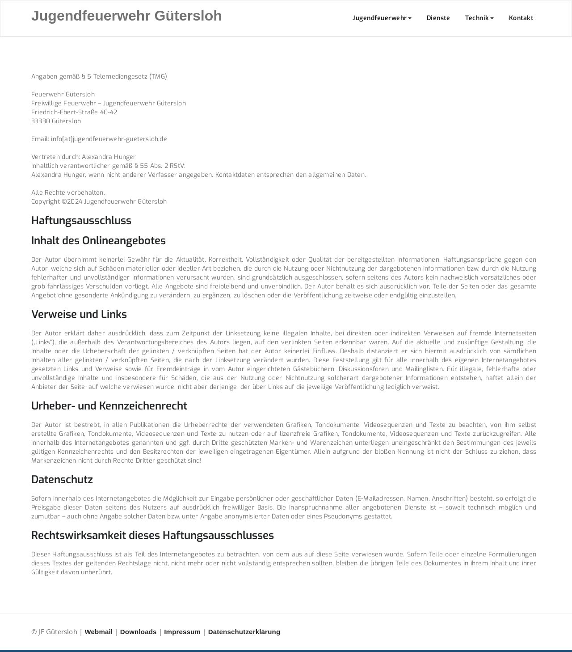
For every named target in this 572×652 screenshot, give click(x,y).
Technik (479, 18)
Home (472, 52)
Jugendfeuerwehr (382, 18)
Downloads (138, 631)
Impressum (182, 631)
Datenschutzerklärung (244, 631)
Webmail (98, 631)
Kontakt (521, 18)
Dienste (438, 18)
